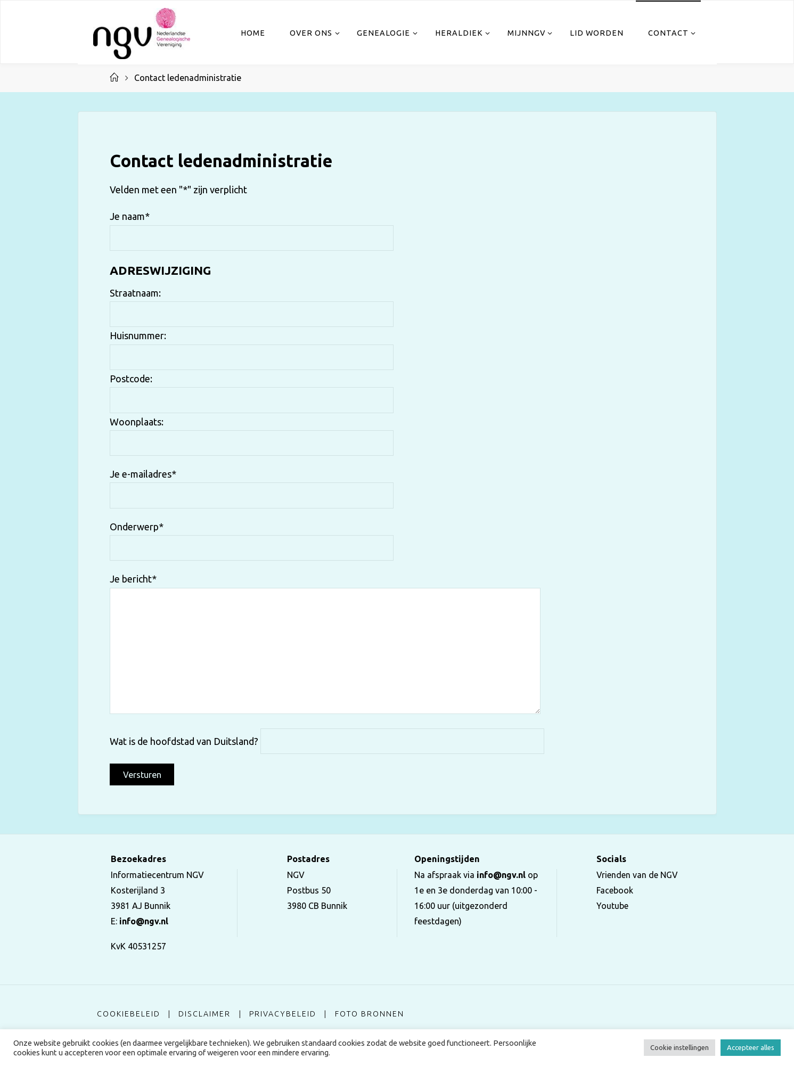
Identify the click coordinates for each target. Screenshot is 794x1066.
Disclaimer (204, 1014)
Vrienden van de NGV (636, 875)
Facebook (613, 890)
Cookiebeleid (128, 1014)
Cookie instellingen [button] (679, 1047)
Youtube (611, 906)
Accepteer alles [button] (750, 1047)
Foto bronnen (370, 1014)
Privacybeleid (283, 1014)
